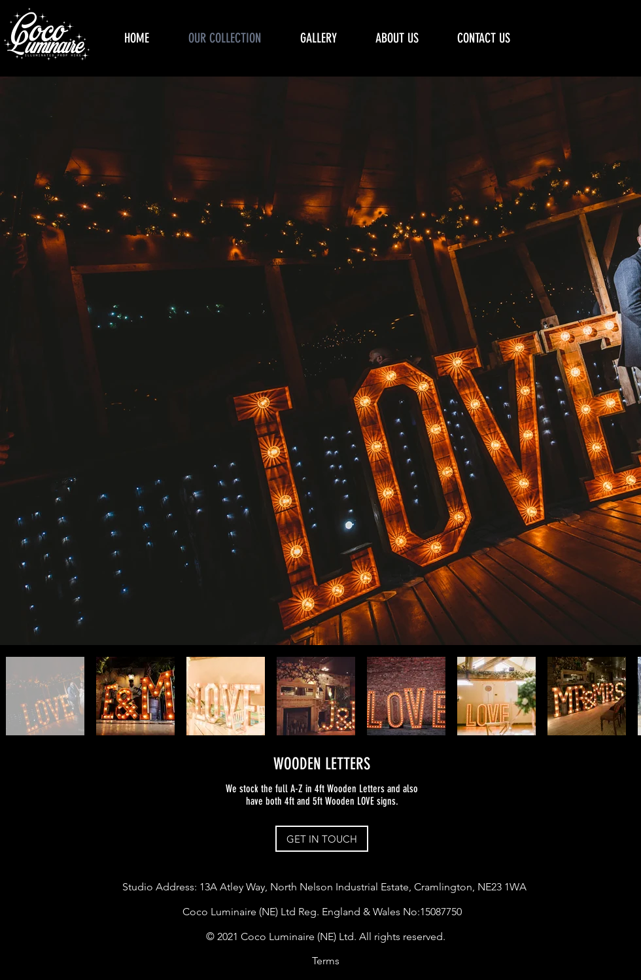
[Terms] (325, 961)
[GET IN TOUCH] (321, 839)
